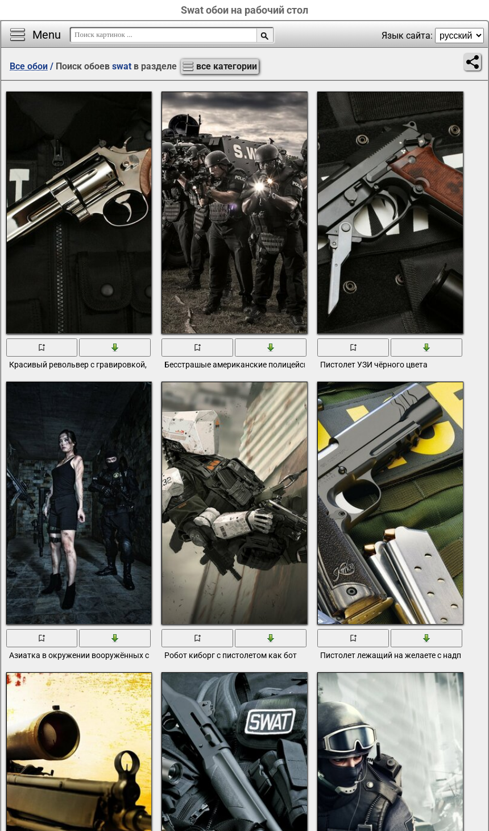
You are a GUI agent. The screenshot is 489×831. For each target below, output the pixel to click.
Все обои (29, 66)
